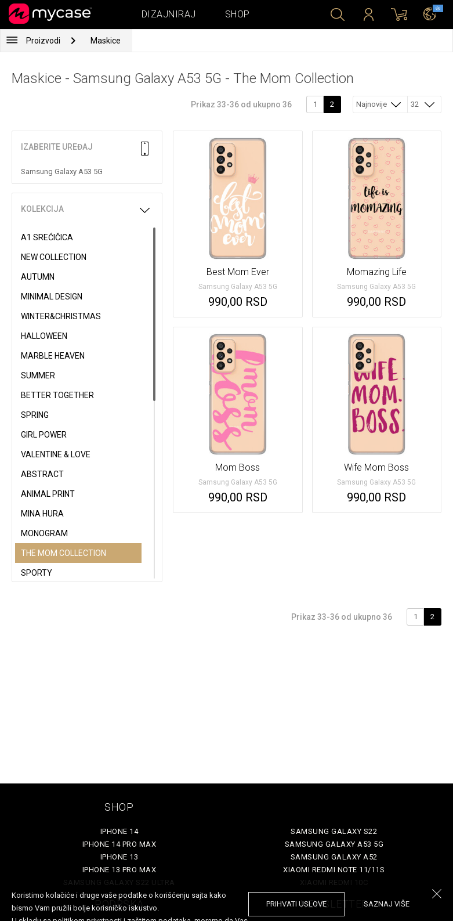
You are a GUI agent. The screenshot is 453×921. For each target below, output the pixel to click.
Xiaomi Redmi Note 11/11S (334, 869)
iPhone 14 (119, 831)
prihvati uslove (296, 904)
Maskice (105, 40)
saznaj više (386, 904)
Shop (237, 14)
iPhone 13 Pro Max (119, 869)
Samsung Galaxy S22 (334, 831)
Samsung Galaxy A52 (334, 857)
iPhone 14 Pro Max (119, 844)
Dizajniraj (169, 14)
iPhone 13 (119, 857)
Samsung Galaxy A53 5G (334, 844)
